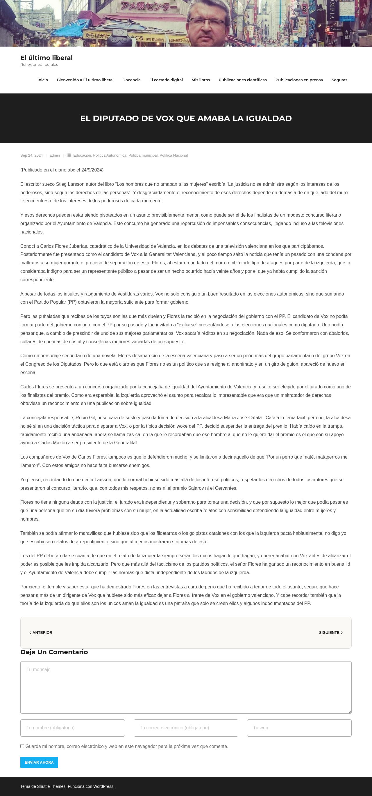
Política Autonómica (109, 155)
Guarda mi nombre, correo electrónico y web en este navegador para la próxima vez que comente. (126, 746)
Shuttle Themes (51, 786)
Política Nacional (174, 155)
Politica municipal (143, 155)
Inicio (42, 79)
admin (55, 155)
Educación (82, 155)
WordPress (103, 786)
